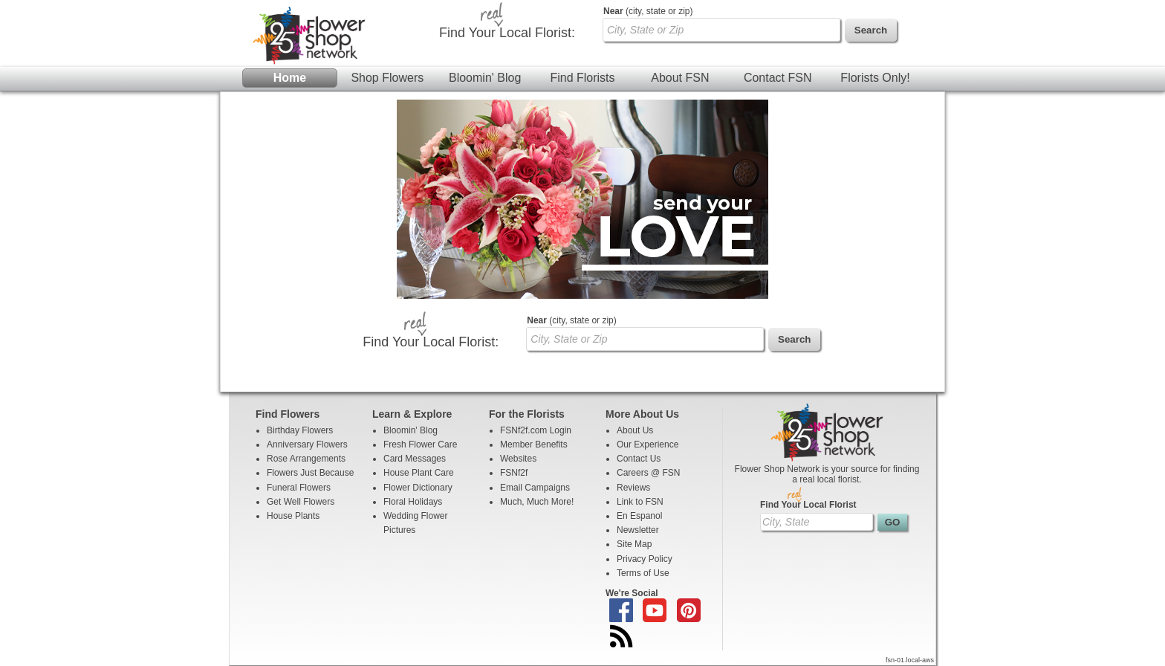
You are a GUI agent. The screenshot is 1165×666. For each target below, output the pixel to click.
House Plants (293, 516)
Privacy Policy (644, 559)
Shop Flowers (387, 77)
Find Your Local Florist (808, 505)
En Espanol (639, 516)
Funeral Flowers (299, 487)
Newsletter (638, 530)
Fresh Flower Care (420, 444)
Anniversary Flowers (307, 444)
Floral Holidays (412, 502)
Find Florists (582, 77)
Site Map (634, 544)
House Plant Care (418, 473)
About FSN (680, 77)
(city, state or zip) (647, 11)
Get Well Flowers (300, 502)
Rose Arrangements (306, 458)
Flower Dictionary (417, 487)
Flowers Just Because (310, 473)
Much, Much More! (537, 502)
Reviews (633, 487)
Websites (518, 458)
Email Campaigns (535, 487)
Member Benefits (534, 444)
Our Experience (647, 444)
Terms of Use (643, 573)
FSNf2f (514, 473)
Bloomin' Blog (485, 77)
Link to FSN (640, 502)
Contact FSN (778, 77)
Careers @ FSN (649, 473)
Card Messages (414, 458)
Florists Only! (874, 77)
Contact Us (639, 458)
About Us (635, 430)
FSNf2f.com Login (535, 430)
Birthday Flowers (300, 430)
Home (289, 77)
